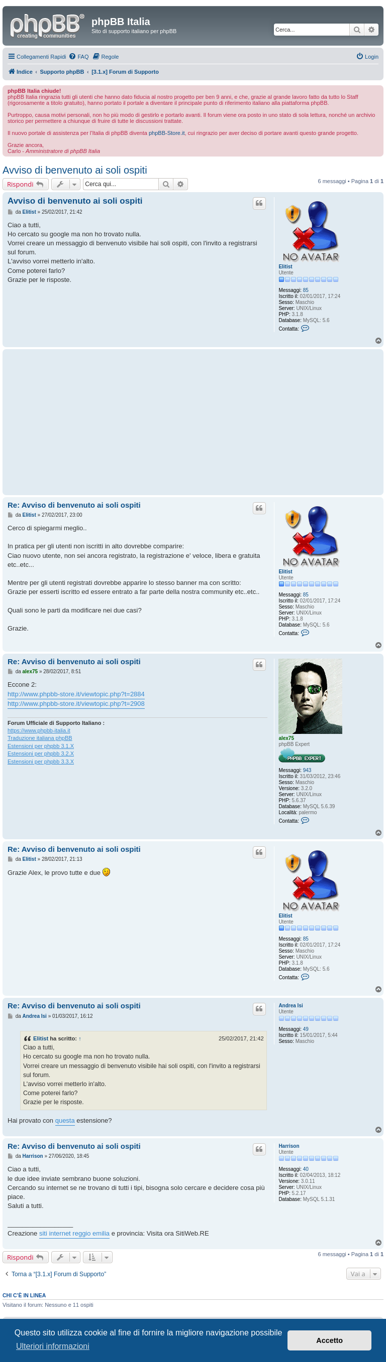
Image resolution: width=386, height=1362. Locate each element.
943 (307, 770)
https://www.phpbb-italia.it (39, 730)
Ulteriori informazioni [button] (52, 1346)
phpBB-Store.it (167, 133)
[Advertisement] (137, 422)
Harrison (288, 1146)
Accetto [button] (329, 1340)
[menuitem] (78, 57)
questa (65, 1120)
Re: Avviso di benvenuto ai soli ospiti (74, 505)
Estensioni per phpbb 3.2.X (41, 753)
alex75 (286, 738)
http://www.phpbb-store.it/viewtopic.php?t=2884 (76, 694)
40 (306, 1169)
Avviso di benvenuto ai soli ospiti (75, 170)
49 (306, 1029)
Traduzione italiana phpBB (40, 738)
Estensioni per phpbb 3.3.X (41, 762)
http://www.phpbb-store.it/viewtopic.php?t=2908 (76, 703)
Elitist (285, 266)
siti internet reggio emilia (74, 1233)
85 (306, 290)
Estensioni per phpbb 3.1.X (41, 746)
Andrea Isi (290, 1005)
